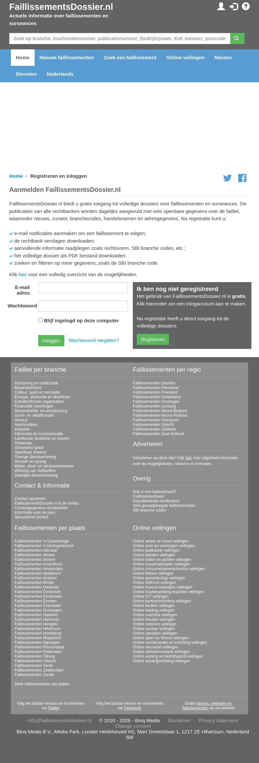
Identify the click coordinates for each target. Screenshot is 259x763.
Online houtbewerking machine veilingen (168, 592)
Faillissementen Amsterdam (38, 568)
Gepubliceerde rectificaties (156, 501)
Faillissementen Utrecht (153, 424)
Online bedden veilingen (154, 555)
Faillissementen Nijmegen (37, 642)
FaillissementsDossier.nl (61, 7)
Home (23, 57)
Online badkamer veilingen (156, 550)
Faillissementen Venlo (33, 665)
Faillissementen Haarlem (36, 615)
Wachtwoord (21, 305)
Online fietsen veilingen (153, 573)
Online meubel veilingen (154, 619)
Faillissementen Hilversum (37, 628)
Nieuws (223, 57)
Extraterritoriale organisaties (39, 401)
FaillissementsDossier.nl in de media (46, 503)
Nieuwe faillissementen (67, 57)
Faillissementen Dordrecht (37, 592)
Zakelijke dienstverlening (36, 475)
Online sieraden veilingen (155, 633)
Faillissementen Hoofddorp (38, 633)
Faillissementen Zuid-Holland (158, 434)
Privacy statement (218, 720)
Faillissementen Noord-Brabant (160, 410)
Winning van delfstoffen (35, 470)
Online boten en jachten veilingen (162, 559)
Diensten (26, 74)
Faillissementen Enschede (37, 605)
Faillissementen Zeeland (154, 429)
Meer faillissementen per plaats (41, 684)
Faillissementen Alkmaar (35, 550)
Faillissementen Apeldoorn (37, 573)
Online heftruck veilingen (154, 582)
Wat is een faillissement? (154, 491)
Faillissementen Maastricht (37, 638)
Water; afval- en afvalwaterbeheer (44, 466)
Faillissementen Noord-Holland (160, 415)
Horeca (20, 420)
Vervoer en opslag (30, 461)
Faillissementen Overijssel (156, 420)
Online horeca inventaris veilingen (162, 587)
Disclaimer (179, 720)
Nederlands (59, 74)
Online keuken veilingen (154, 605)
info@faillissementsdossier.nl (59, 720)
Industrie (22, 429)
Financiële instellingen (33, 406)
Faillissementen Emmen (35, 601)
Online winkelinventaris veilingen (161, 651)
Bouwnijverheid (27, 387)
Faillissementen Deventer (36, 587)
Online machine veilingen (155, 615)
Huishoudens (26, 424)
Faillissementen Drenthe (154, 383)
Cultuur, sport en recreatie (37, 392)
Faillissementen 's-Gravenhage (41, 541)
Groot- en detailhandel (34, 415)
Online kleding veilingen (154, 610)
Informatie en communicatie (38, 434)
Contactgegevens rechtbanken (41, 508)
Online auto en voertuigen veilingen (164, 545)
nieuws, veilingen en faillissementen (207, 705)
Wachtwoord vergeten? (94, 340)
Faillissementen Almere (34, 559)
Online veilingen (185, 57)
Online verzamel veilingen (155, 647)
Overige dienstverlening (35, 457)
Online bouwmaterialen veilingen (161, 564)
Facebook (132, 708)
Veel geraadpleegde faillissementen (164, 505)
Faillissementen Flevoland (156, 387)
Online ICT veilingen (150, 596)
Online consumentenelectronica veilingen (169, 568)
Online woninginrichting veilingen (161, 661)
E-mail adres (22, 290)
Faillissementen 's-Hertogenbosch (44, 545)
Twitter (53, 708)
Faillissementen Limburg (154, 406)
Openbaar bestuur (30, 452)
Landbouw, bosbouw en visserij (41, 438)
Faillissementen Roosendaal (39, 647)
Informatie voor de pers (34, 512)
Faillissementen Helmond (36, 619)
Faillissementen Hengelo (36, 624)
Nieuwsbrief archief (31, 517)
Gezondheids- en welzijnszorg (40, 410)
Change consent (133, 726)
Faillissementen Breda (34, 582)
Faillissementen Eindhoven (38, 596)
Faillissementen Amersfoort (38, 564)
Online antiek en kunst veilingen (160, 541)
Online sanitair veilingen (154, 628)
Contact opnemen (30, 498)
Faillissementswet (148, 496)
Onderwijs (23, 443)
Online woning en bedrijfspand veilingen (168, 656)
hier (22, 274)
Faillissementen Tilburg (34, 656)
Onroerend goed (28, 447)
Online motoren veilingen (155, 624)
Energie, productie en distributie (42, 397)
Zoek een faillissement (130, 57)
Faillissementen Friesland (155, 392)
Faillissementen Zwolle (34, 674)
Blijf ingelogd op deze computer (81, 320)
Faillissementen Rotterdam (38, 651)
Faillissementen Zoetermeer (39, 670)
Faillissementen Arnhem (35, 578)
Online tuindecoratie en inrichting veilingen (170, 642)
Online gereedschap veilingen (159, 578)
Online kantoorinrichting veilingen (162, 601)
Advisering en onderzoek (36, 383)
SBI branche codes (149, 510)
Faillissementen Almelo (34, 555)
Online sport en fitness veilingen (161, 638)
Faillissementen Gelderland (157, 397)
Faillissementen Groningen (156, 401)
